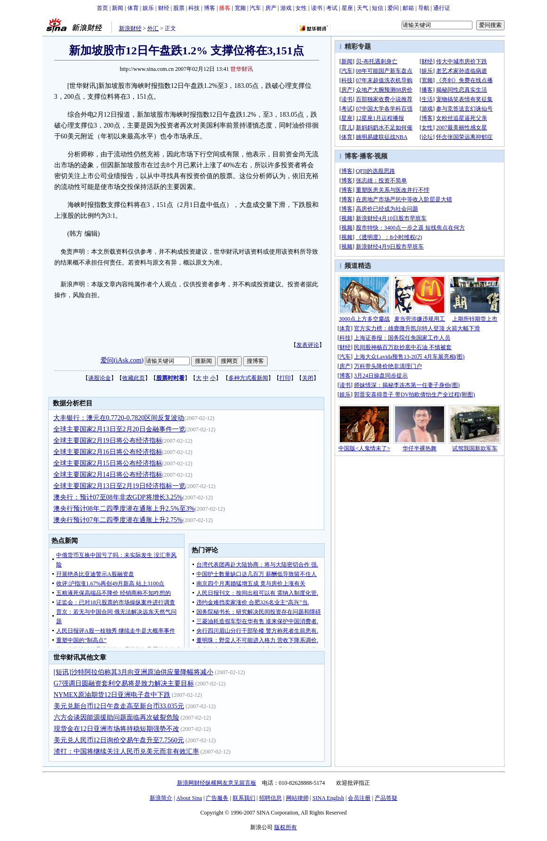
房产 (271, 8)
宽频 (240, 8)
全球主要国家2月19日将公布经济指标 (107, 440)
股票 (179, 8)
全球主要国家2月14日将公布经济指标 (107, 474)
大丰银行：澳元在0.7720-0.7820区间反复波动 (119, 417)
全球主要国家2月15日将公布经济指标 (107, 463)
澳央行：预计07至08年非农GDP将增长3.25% (118, 497)
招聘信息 (270, 798)
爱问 (393, 8)
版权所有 (285, 827)
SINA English (328, 798)
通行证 (441, 8)
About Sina (189, 798)
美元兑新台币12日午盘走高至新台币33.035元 (119, 706)
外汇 (153, 28)
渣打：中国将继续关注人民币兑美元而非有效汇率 (126, 751)
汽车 (255, 8)
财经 (163, 8)
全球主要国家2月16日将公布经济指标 (107, 451)
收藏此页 (133, 378)
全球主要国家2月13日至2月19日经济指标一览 (119, 485)
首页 (102, 8)
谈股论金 (99, 378)
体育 (133, 8)
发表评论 (307, 345)
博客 (209, 8)
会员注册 (359, 798)
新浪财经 (130, 28)
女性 (301, 8)
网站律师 (297, 798)
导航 (423, 8)
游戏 (286, 8)
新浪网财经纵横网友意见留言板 (216, 783)
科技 (194, 8)
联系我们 (244, 798)
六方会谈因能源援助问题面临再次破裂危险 (116, 717)
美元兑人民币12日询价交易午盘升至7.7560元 (119, 740)
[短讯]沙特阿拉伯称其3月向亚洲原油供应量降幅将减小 (133, 672)
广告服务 (217, 798)
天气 (362, 8)
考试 (331, 8)
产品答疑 (386, 798)
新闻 (117, 8)
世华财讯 (241, 69)
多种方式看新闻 (248, 378)
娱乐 (148, 8)
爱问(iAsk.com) (122, 360)
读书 (316, 8)
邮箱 (408, 8)
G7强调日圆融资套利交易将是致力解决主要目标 (124, 683)
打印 (285, 378)
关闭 (307, 378)
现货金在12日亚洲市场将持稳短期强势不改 (116, 728)
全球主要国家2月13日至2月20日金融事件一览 (119, 429)
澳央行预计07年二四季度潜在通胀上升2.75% (118, 519)
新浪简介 (161, 798)
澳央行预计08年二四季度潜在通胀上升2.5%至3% (124, 508)
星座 (347, 8)
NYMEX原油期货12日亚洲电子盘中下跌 (112, 694)
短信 (377, 8)
